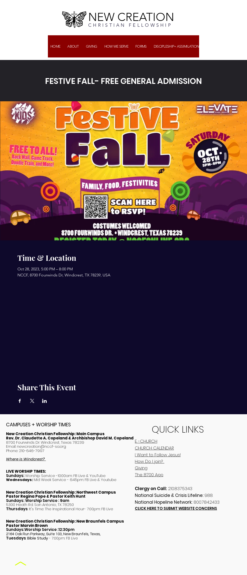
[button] (91, 46)
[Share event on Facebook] (19, 401)
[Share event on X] (32, 401)
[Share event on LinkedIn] (44, 401)
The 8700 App (149, 475)
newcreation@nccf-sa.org (41, 446)
